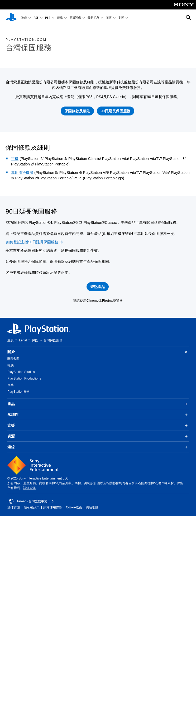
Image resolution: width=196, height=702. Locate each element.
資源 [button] (98, 436)
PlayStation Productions (24, 378)
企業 (10, 385)
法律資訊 (13, 507)
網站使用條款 (52, 507)
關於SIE (13, 359)
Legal (23, 340)
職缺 (10, 365)
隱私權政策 (32, 507)
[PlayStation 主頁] (11, 18)
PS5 (36, 18)
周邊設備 (75, 18)
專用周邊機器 (22, 172)
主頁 (10, 340)
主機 (14, 158)
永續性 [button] (98, 414)
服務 (60, 18)
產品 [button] (98, 404)
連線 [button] (98, 447)
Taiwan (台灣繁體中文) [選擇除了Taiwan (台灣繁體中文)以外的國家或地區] (31, 501)
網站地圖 (92, 507)
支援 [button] (98, 425)
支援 (121, 18)
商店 (109, 18)
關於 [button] (98, 352)
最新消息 (93, 18)
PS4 (47, 18)
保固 (35, 340)
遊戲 (24, 18)
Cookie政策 (74, 507)
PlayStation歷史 (18, 391)
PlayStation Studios (21, 372)
